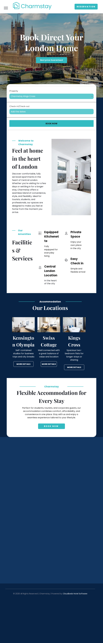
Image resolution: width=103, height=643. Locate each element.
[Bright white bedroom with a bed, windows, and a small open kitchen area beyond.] (28, 555)
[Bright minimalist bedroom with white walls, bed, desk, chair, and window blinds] (72, 468)
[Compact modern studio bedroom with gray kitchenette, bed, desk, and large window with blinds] (28, 468)
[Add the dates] (51, 111)
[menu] (5, 8)
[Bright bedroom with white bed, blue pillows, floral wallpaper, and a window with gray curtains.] (72, 512)
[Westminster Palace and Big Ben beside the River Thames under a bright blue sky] (72, 555)
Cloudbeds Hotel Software (75, 593)
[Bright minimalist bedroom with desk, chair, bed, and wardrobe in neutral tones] (28, 512)
